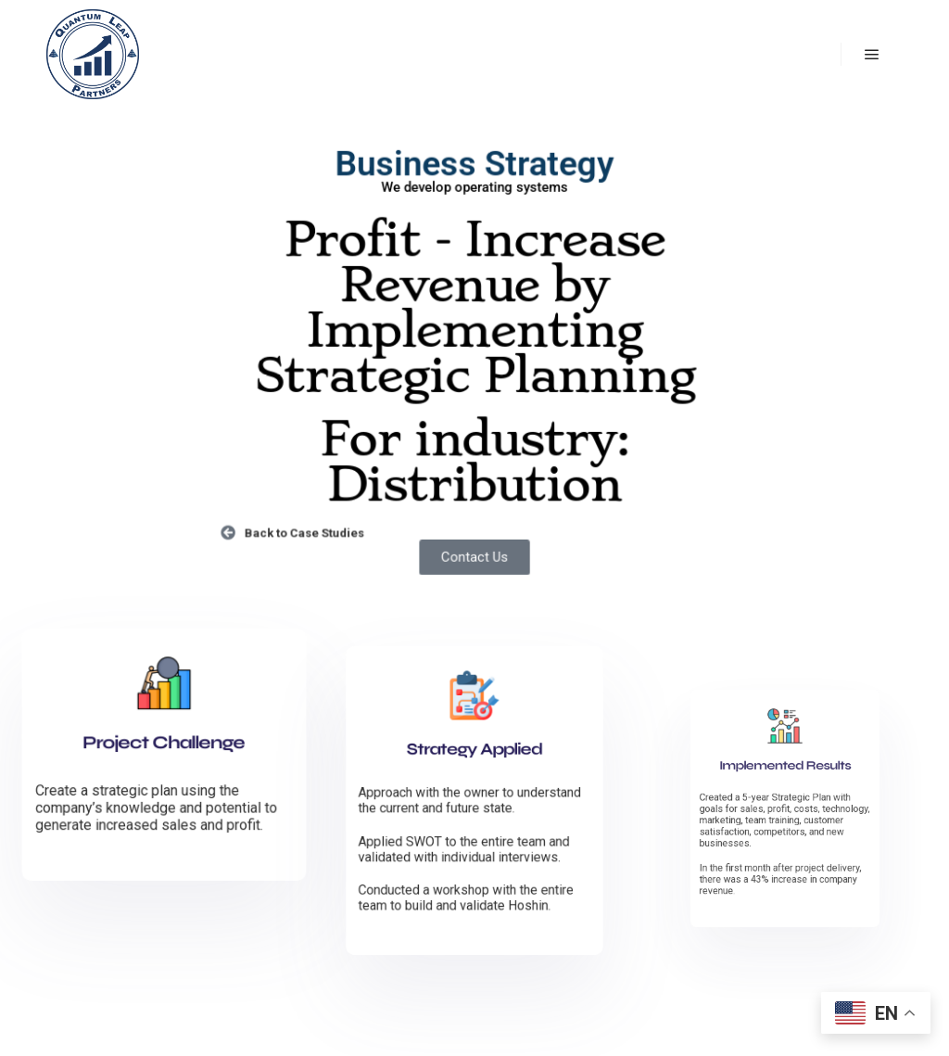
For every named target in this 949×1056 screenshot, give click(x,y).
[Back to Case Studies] (237, 527)
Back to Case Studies (310, 526)
